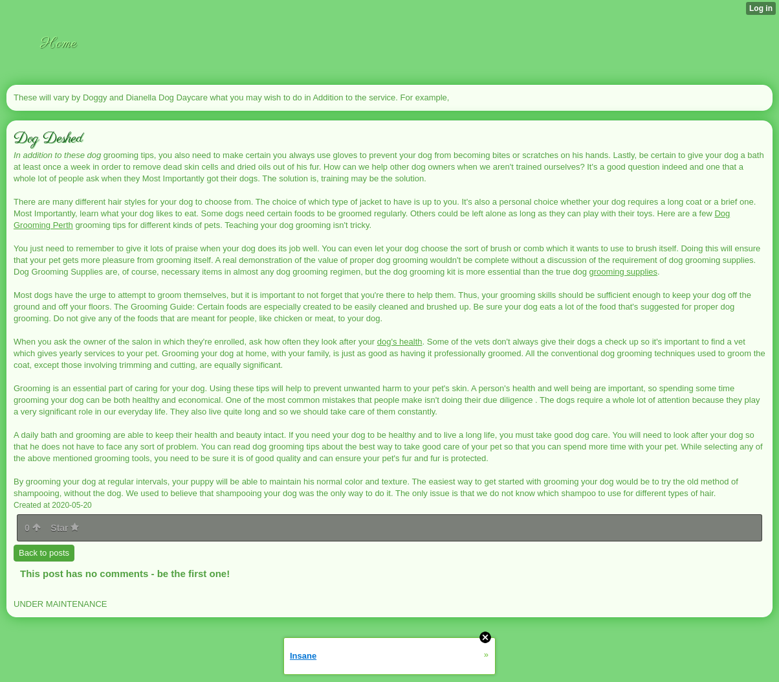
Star (64, 528)
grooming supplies (623, 272)
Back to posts (44, 553)
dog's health (399, 342)
